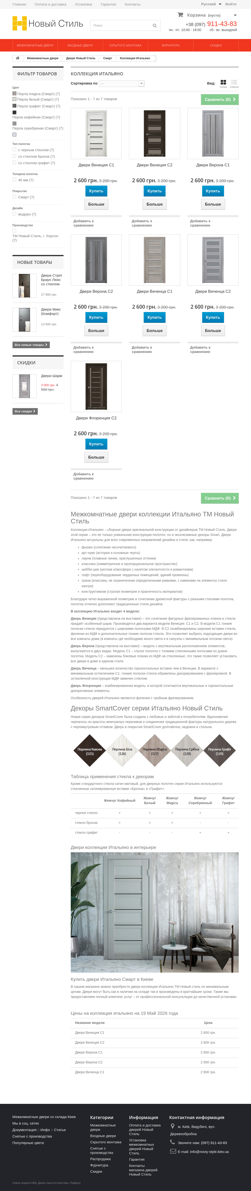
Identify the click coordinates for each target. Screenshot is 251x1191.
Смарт (107, 58)
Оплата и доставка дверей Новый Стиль (145, 1129)
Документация (25, 1130)
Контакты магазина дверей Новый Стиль (143, 1170)
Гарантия (108, 4)
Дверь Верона (82, 646)
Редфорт (75, 1182)
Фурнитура (171, 45)
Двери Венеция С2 (155, 165)
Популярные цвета (28, 1143)
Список (234, 83)
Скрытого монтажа (125, 45)
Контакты (133, 4)
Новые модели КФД (25, 1182)
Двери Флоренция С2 (96, 418)
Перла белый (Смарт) (38, 99)
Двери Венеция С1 (96, 165)
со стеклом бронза (36, 156)
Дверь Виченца (84, 668)
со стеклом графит (36, 163)
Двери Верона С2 (96, 291)
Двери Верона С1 (213, 165)
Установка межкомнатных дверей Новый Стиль (141, 1146)
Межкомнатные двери (35, 45)
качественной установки (217, 997)
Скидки (216, 45)
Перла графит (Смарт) (38, 106)
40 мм (26, 180)
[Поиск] (155, 25)
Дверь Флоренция (86, 686)
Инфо (45, 1130)
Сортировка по (84, 83)
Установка (83, 4)
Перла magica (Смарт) (38, 94)
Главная (19, 4)
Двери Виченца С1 (155, 291)
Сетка (223, 83)
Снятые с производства (32, 1136)
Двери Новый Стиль (81, 58)
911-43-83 (222, 23)
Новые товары (34, 262)
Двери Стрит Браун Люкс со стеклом (51, 279)
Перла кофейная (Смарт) (36, 117)
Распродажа (100, 1159)
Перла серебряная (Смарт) (38, 128)
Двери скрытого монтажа (53, 1182)
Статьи (60, 1130)
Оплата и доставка (50, 4)
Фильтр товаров (37, 74)
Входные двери (80, 45)
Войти (231, 4)
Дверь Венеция (84, 618)
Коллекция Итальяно (135, 58)
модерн (27, 214)
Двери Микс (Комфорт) (51, 311)
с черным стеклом (36, 150)
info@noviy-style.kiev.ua (209, 1152)
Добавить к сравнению (83, 223)
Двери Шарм (51, 376)
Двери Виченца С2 (213, 291)
